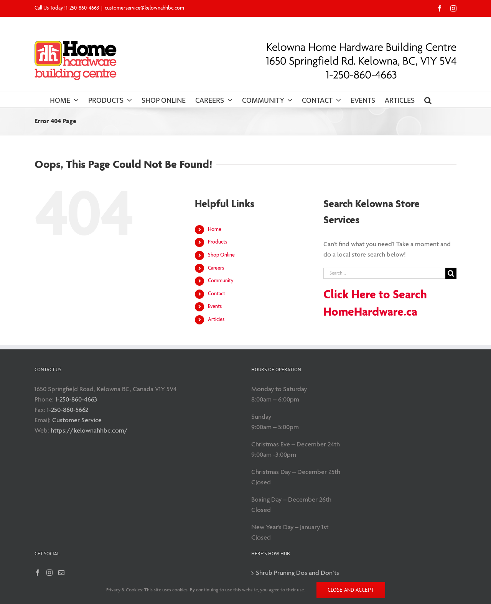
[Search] (450, 273)
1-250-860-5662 (67, 410)
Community (221, 281)
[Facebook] (38, 572)
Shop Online (221, 255)
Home (214, 229)
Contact (216, 294)
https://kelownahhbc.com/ (89, 431)
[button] (428, 99)
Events (215, 306)
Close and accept (351, 589)
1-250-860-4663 (76, 400)
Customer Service (77, 420)
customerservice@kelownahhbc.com (144, 8)
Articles (216, 319)
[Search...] (384, 273)
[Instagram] (49, 572)
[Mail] (61, 572)
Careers (216, 268)
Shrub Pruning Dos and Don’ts (297, 573)
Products (217, 242)
